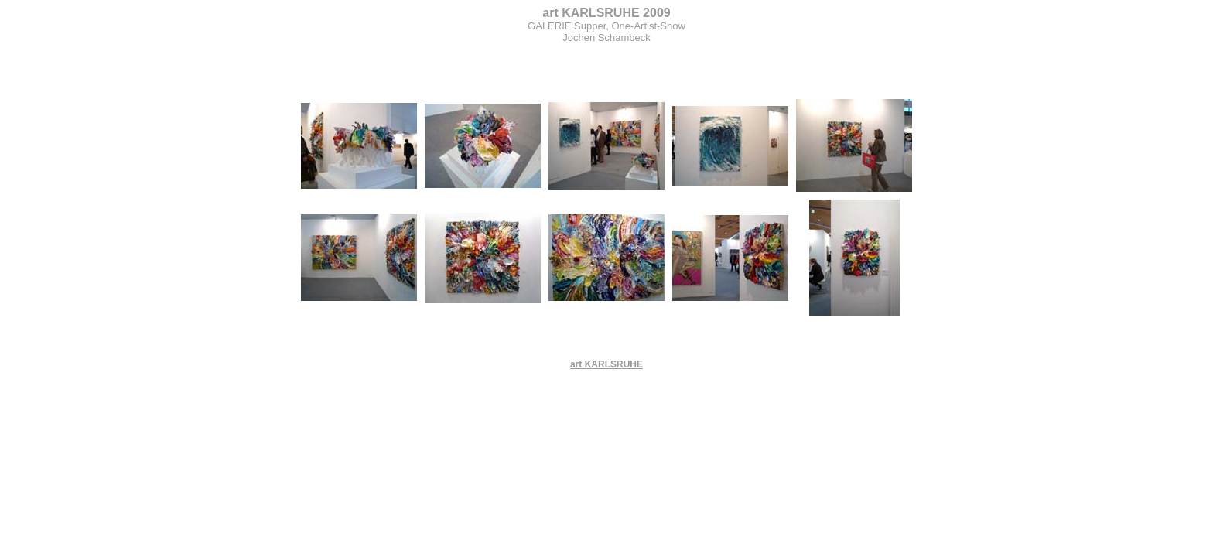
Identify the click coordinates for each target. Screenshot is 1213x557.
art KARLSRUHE (606, 364)
